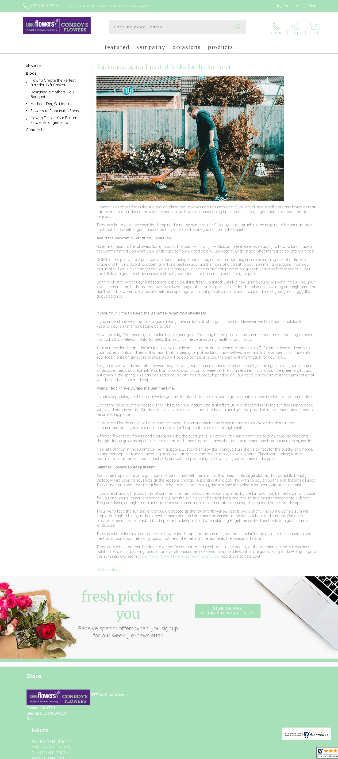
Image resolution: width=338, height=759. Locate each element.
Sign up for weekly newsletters (228, 608)
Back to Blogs (108, 566)
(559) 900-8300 (44, 6)
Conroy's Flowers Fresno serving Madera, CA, (181, 553)
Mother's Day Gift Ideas (51, 101)
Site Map (304, 754)
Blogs (31, 70)
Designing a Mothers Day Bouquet (52, 91)
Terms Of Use (213, 754)
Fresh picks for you (128, 611)
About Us (34, 63)
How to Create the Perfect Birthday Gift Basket (53, 80)
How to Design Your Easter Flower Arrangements (54, 117)
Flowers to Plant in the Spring (56, 108)
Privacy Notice (241, 754)
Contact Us (35, 127)
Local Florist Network (274, 754)
